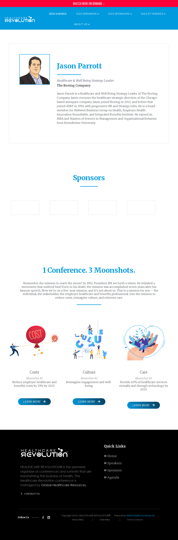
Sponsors (113, 470)
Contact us (32, 493)
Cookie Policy (105, 520)
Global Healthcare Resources (140, 515)
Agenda (111, 477)
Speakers (113, 463)
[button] (86, 14)
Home (110, 456)
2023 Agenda (58, 14)
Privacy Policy (78, 520)
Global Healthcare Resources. (64, 485)
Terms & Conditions (135, 520)
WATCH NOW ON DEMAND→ (89, 3)
